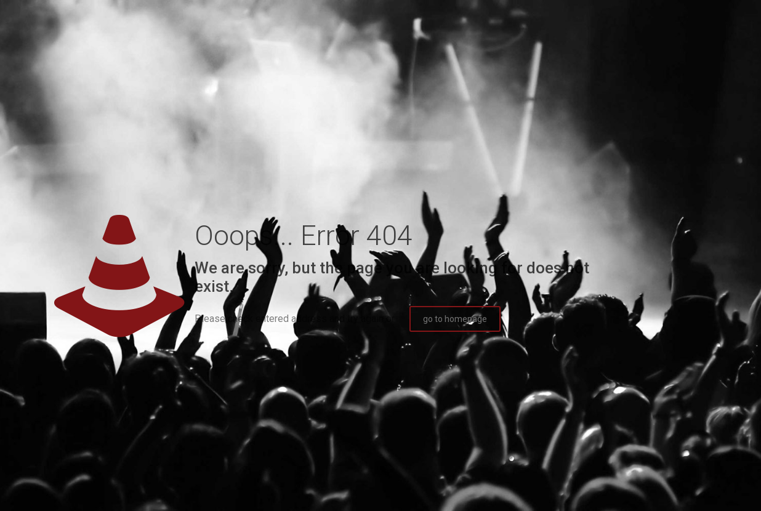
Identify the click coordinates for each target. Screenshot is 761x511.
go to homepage (455, 319)
